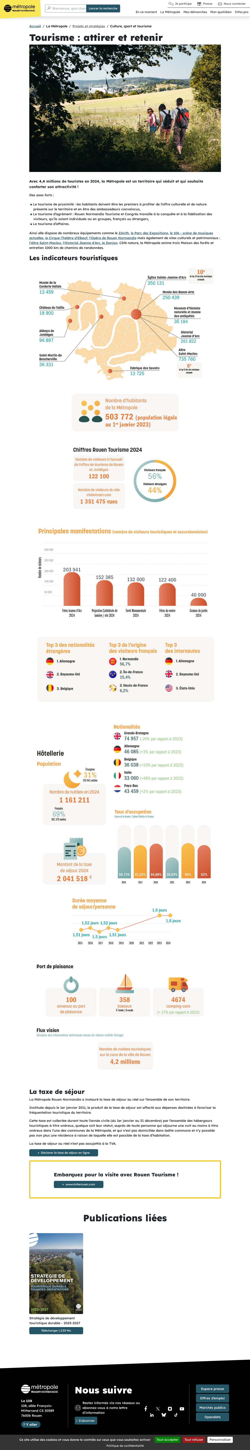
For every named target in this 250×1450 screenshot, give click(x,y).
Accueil (35, 26)
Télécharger (49, 1330)
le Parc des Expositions (149, 233)
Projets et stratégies (88, 26)
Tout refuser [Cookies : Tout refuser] (193, 1440)
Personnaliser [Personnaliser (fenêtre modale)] (220, 1440)
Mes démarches (195, 12)
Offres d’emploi (212, 1398)
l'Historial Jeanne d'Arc (81, 243)
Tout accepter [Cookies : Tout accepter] (167, 1440)
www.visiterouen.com (80, 1184)
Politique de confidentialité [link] (125, 1446)
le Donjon (109, 243)
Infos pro (241, 12)
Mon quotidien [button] (221, 12)
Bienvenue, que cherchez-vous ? (78, 8)
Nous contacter (235, 4)
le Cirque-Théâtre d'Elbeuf (66, 238)
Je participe (183, 4)
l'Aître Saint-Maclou (45, 243)
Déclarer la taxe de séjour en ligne (65, 1153)
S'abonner (87, 1421)
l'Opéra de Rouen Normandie (112, 238)
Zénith (124, 233)
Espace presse (212, 1389)
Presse (207, 4)
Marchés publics (212, 1407)
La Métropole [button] (170, 12)
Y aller (33, 1424)
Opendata (213, 1417)
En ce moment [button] (146, 12)
